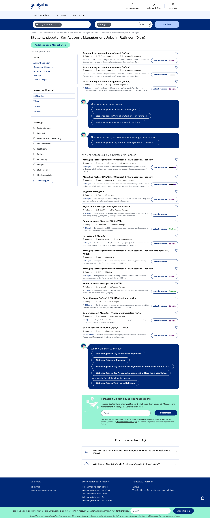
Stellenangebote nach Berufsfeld (96, 490)
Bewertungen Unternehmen (43, 490)
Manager (37, 75)
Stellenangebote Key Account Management (118, 353)
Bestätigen (43, 180)
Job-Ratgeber (36, 487)
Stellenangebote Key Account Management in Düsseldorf (125, 142)
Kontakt (135, 487)
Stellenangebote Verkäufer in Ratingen (116, 109)
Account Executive (41, 71)
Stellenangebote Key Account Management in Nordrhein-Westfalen (131, 373)
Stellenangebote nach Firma (94, 493)
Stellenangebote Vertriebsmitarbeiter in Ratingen (121, 116)
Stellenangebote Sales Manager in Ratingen (118, 122)
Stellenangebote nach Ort (93, 497)
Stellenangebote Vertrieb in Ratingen (115, 383)
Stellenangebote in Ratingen (110, 360)
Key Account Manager (43, 67)
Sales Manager (40, 79)
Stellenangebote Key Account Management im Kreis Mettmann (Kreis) (133, 366)
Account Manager (41, 63)
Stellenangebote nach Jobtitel (95, 487)
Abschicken (183, 511)
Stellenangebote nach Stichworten (97, 500)
